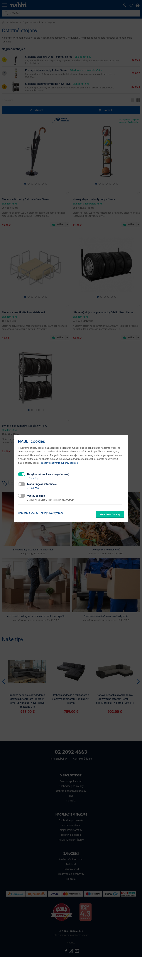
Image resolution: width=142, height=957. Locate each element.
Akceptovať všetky (109, 514)
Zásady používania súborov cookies (59, 462)
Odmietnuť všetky (28, 513)
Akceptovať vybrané (51, 513)
